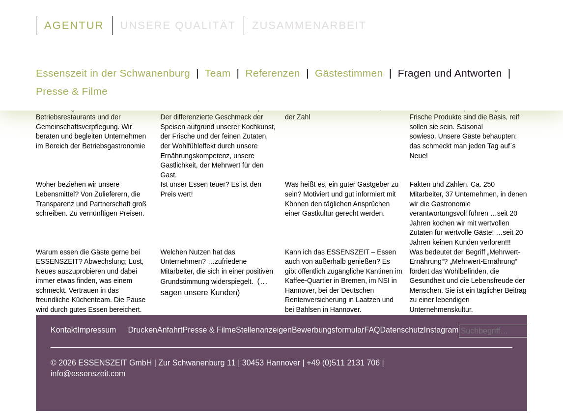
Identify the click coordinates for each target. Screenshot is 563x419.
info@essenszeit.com (88, 373)
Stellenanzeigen (264, 330)
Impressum (96, 330)
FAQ (372, 330)
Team (217, 73)
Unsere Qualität (178, 25)
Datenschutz (402, 330)
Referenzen (273, 73)
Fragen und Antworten (450, 73)
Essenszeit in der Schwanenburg (113, 73)
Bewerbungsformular (328, 330)
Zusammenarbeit (309, 25)
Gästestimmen (349, 73)
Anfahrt (170, 330)
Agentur (74, 25)
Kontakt (64, 330)
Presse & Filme (72, 91)
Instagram (440, 330)
